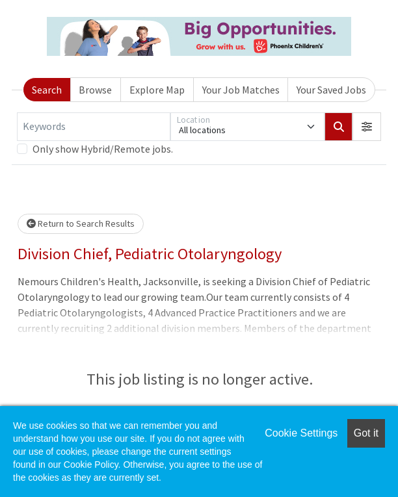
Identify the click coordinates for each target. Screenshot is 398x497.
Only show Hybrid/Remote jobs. (103, 148)
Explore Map (157, 89)
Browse (95, 89)
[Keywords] (93, 126)
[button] (366, 126)
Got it (366, 433)
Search (47, 89)
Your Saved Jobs (331, 89)
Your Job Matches (241, 89)
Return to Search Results (81, 223)
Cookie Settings (301, 433)
